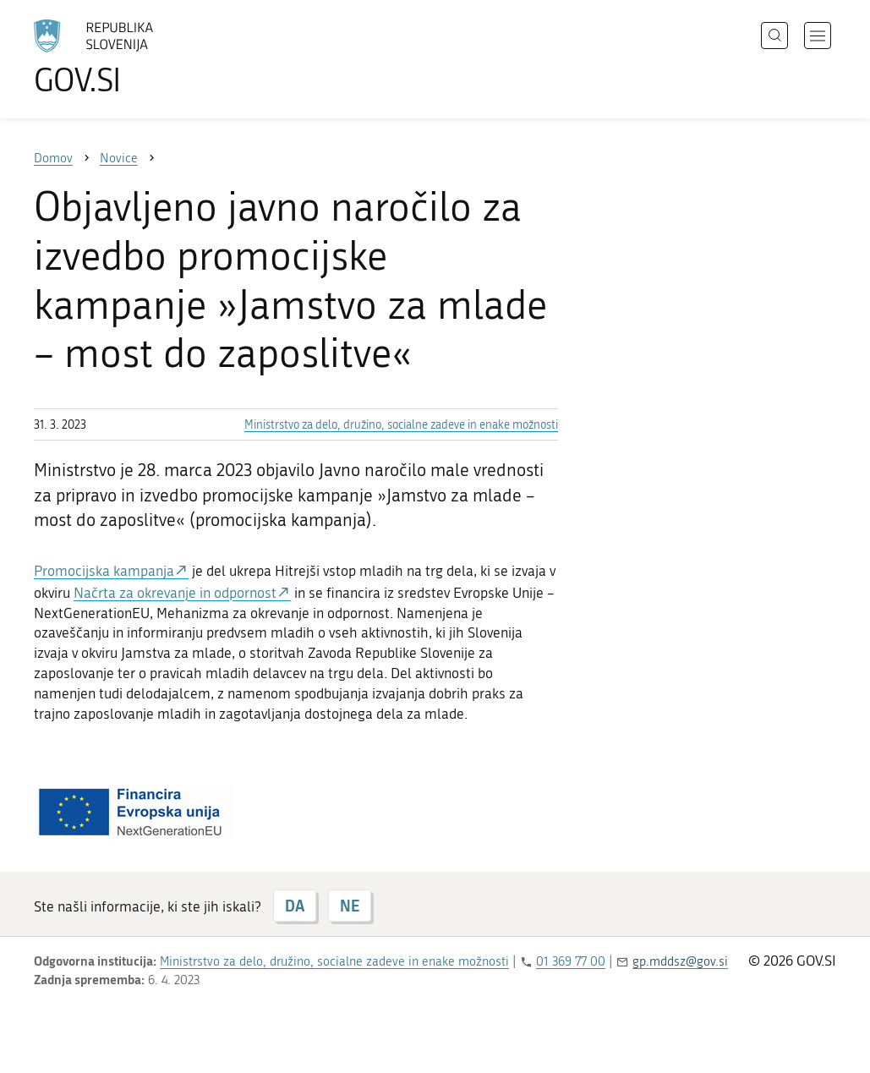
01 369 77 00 (570, 961)
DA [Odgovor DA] (294, 906)
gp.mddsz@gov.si (680, 961)
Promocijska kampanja (104, 570)
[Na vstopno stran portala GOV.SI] (140, 57)
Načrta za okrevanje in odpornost (175, 592)
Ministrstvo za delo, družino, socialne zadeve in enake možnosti (401, 425)
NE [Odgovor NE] (349, 906)
